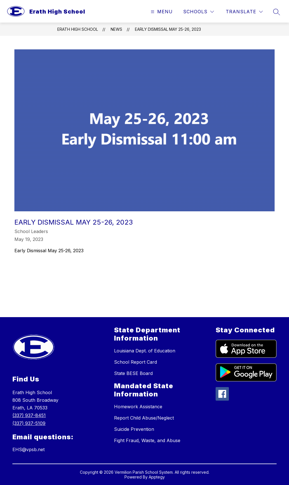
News (116, 29)
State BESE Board (133, 373)
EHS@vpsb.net (28, 449)
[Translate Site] (244, 11)
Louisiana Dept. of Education (144, 351)
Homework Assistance (138, 406)
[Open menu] (161, 11)
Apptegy (157, 477)
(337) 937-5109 (28, 423)
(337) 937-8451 (29, 415)
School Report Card (135, 362)
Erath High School (77, 29)
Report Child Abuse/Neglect (144, 418)
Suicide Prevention (134, 429)
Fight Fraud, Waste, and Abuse (147, 440)
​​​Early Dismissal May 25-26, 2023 (168, 29)
